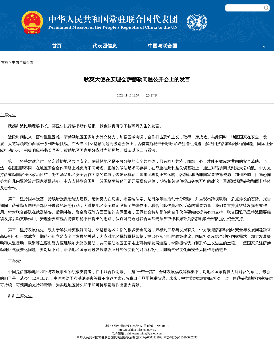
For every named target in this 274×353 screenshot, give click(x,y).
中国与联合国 (162, 46)
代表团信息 (105, 46)
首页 (57, 46)
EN (262, 47)
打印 (154, 95)
